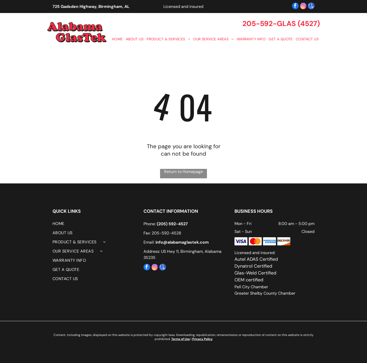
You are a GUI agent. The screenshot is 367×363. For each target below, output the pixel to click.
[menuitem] (117, 39)
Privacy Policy (202, 339)
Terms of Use (180, 339)
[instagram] (303, 6)
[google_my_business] (311, 6)
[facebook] (295, 6)
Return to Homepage (183, 171)
